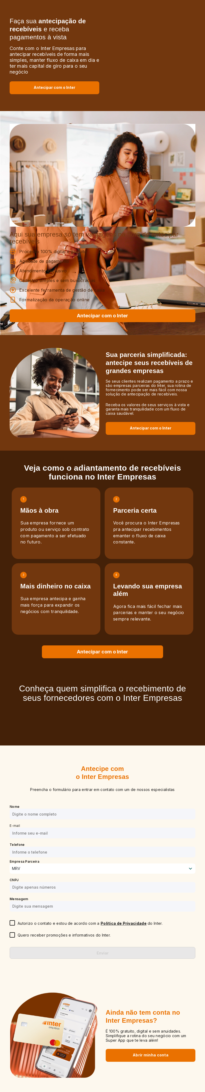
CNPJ (14, 880)
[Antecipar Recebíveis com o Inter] (54, 87)
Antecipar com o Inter (54, 87)
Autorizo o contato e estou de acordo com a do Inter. (90, 923)
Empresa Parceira (24, 861)
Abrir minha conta (150, 1055)
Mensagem (19, 899)
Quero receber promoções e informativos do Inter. (64, 935)
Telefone (17, 845)
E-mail (15, 826)
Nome (14, 807)
